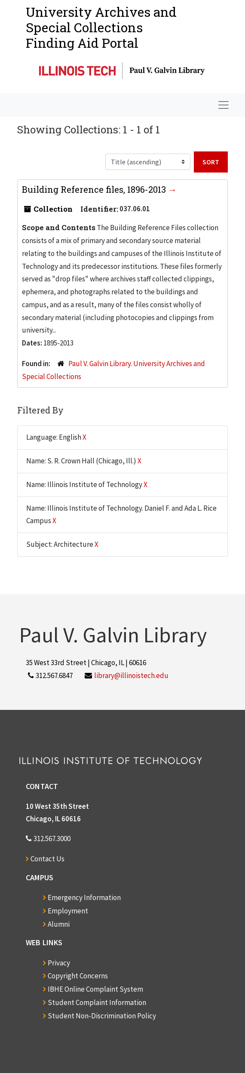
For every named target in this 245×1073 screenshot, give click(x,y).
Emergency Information (84, 897)
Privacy (59, 963)
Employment (68, 911)
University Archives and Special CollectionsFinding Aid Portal (101, 27)
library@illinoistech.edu (131, 675)
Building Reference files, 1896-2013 (95, 189)
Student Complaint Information (97, 1002)
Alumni (59, 924)
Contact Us (47, 858)
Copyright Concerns (78, 975)
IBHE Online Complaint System (95, 989)
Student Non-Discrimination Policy (102, 1016)
